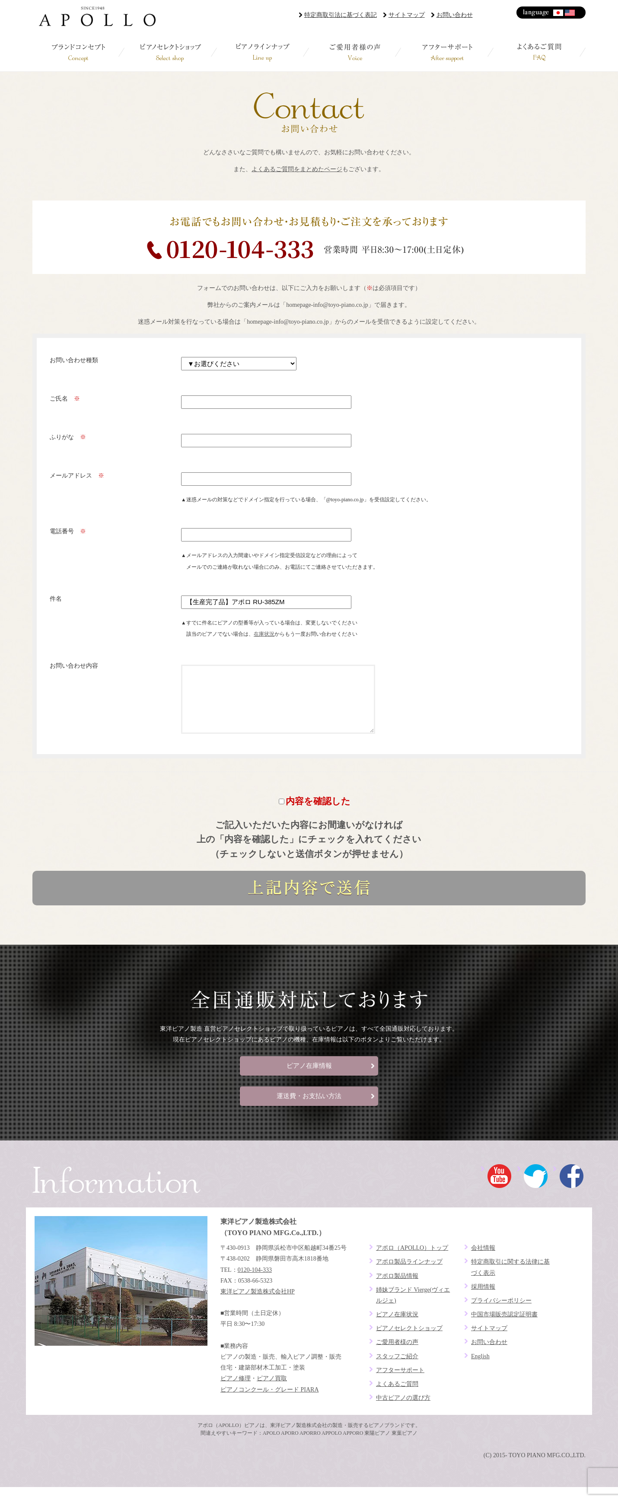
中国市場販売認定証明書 (504, 1327)
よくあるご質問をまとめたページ (297, 169)
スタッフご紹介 (397, 1369)
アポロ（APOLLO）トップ (412, 1261)
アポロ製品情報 (397, 1289)
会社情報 (483, 1261)
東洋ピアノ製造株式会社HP (257, 1304)
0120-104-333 (255, 1283)
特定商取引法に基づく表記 (340, 15)
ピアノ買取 (272, 1391)
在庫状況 (264, 634)
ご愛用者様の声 (355, 51)
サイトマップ (407, 15)
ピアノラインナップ (263, 51)
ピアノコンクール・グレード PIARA (269, 1402)
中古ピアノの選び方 (403, 1411)
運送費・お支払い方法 (309, 1108)
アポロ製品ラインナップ (409, 1274)
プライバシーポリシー (501, 1313)
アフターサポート (447, 51)
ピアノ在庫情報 (309, 1078)
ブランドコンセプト (78, 51)
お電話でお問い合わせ (309, 237)
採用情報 (483, 1299)
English (570, 13)
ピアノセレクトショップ (170, 51)
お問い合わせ (454, 15)
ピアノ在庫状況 (397, 1327)
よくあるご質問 (540, 51)
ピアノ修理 (235, 1391)
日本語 (558, 13)
